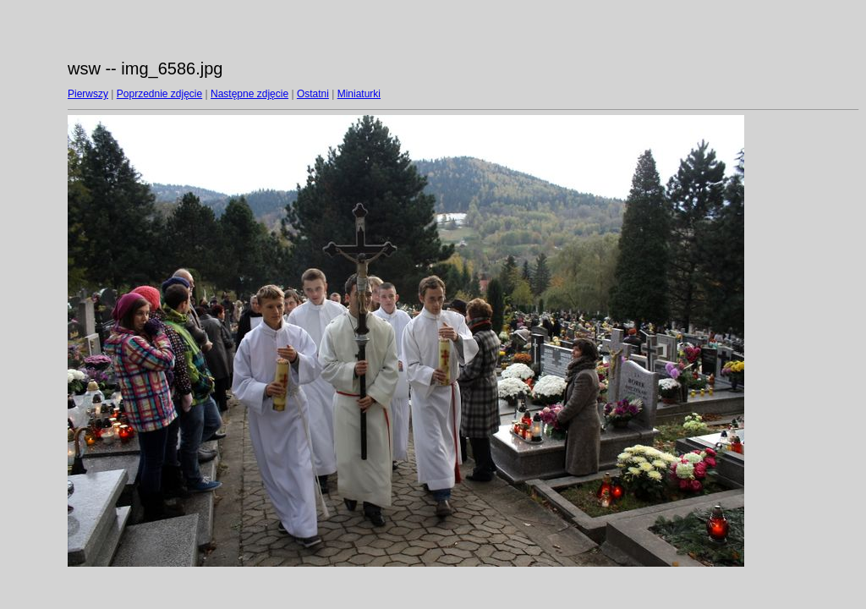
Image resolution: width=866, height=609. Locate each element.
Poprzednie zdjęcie (159, 94)
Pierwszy (88, 94)
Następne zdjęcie (249, 94)
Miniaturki (359, 94)
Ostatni (313, 94)
